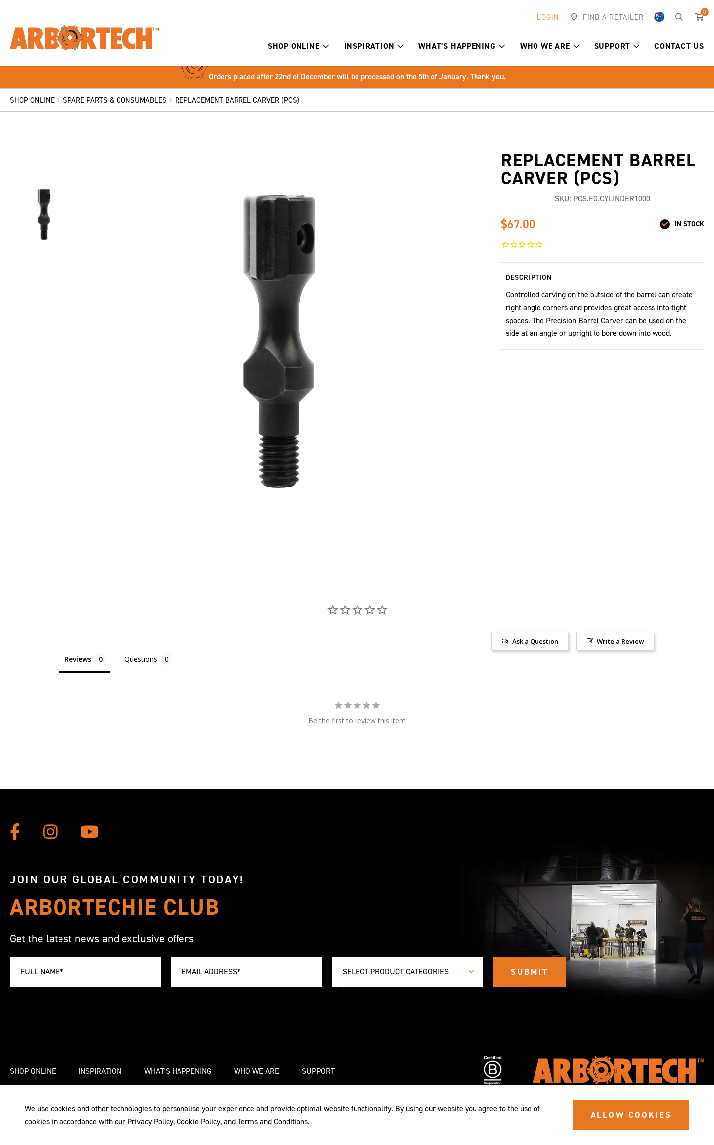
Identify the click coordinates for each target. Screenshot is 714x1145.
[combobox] (407, 972)
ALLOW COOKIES (631, 1114)
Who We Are (550, 46)
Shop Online (298, 46)
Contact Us (679, 46)
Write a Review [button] (620, 641)
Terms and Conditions (273, 1121)
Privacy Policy (150, 1121)
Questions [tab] (140, 659)
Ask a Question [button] (535, 641)
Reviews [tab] (77, 659)
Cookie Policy (198, 1121)
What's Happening (461, 46)
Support (617, 46)
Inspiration (374, 46)
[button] (326, 46)
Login (548, 17)
